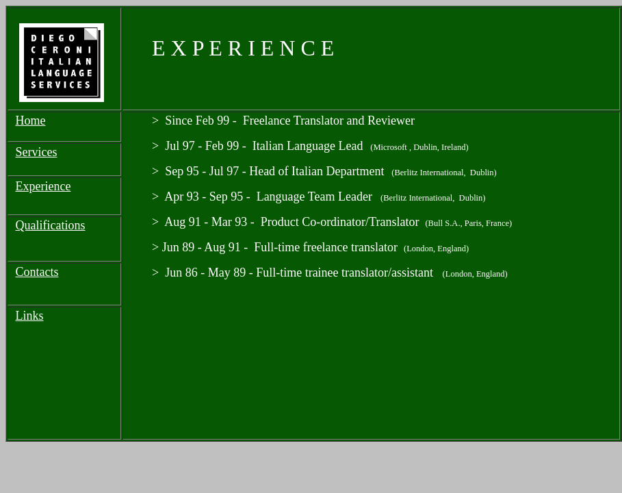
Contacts (37, 272)
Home (31, 120)
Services (36, 152)
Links (30, 316)
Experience (43, 186)
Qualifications (51, 225)
